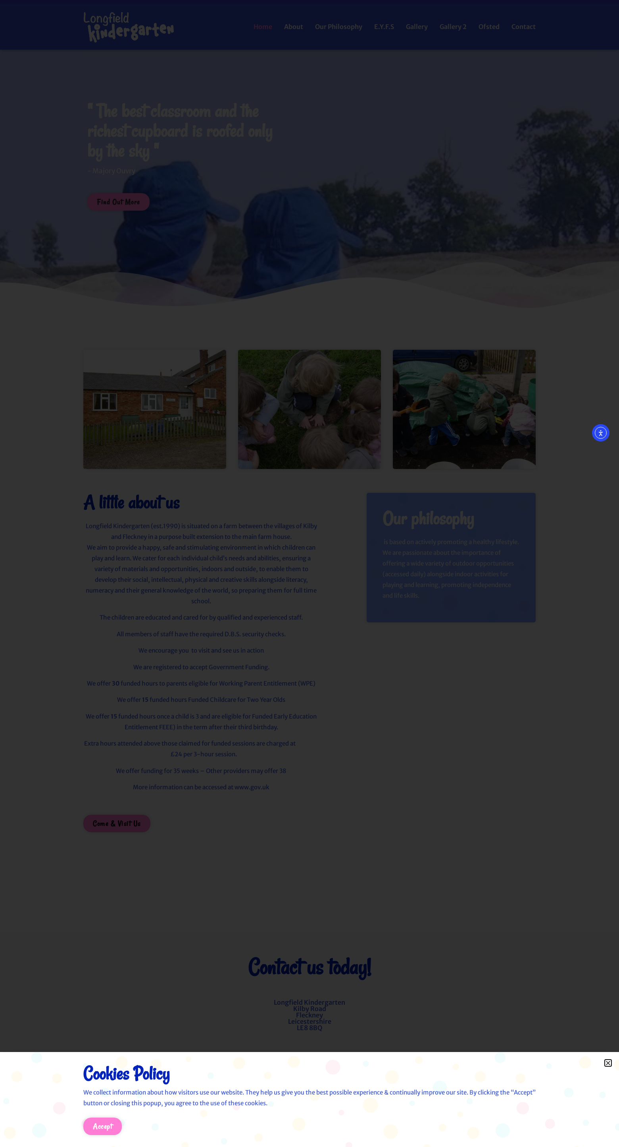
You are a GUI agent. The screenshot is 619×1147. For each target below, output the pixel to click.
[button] (608, 1063)
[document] (309, 573)
